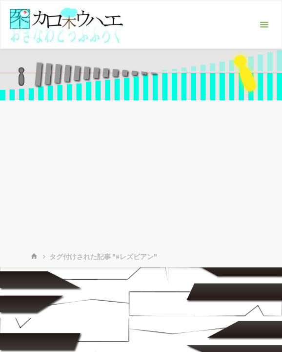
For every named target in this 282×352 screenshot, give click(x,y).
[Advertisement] (141, 173)
